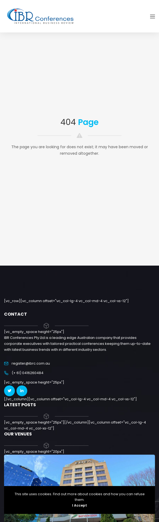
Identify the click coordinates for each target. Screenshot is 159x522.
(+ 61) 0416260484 (27, 372)
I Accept (79, 505)
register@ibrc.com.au (31, 363)
